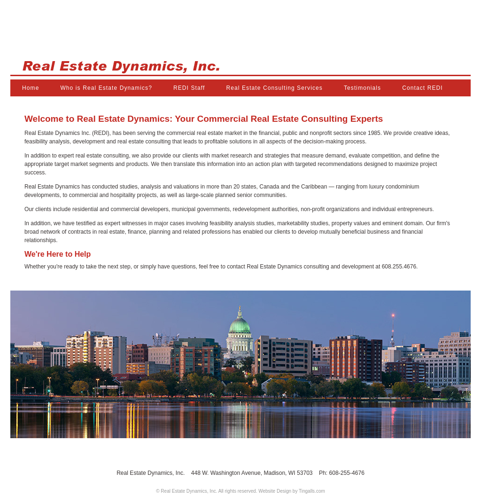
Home (30, 88)
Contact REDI (422, 88)
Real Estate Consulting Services (274, 88)
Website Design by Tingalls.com (291, 491)
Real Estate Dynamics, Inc (240, 48)
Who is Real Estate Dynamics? (106, 88)
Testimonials (362, 88)
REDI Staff (189, 88)
